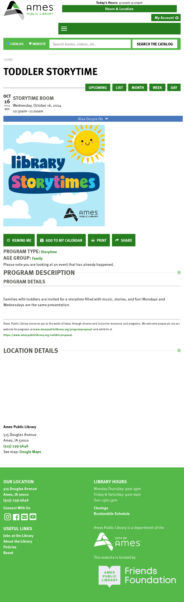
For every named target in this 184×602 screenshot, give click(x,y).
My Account (164, 17)
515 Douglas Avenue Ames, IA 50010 (20, 491)
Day (174, 87)
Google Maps (30, 451)
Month (138, 87)
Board (8, 552)
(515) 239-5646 (16, 446)
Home (8, 59)
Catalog (16, 44)
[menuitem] (166, 17)
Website (39, 44)
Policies (9, 547)
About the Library (17, 541)
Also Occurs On (93, 118)
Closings (101, 508)
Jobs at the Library (18, 535)
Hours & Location (119, 8)
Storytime (49, 251)
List (119, 87)
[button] (119, 2)
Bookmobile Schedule (112, 513)
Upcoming (98, 87)
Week (157, 87)
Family (37, 258)
